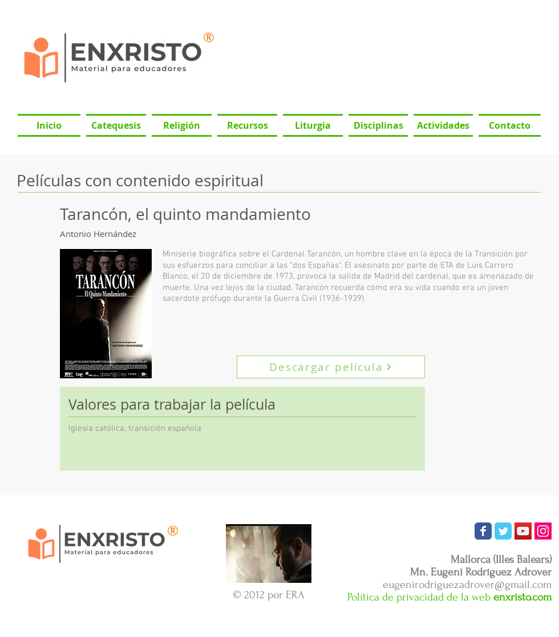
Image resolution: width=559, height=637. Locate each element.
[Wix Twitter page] (503, 531)
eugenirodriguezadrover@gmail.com (467, 584)
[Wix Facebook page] (483, 531)
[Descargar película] (331, 367)
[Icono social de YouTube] (523, 531)
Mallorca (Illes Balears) (501, 559)
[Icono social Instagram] (543, 531)
